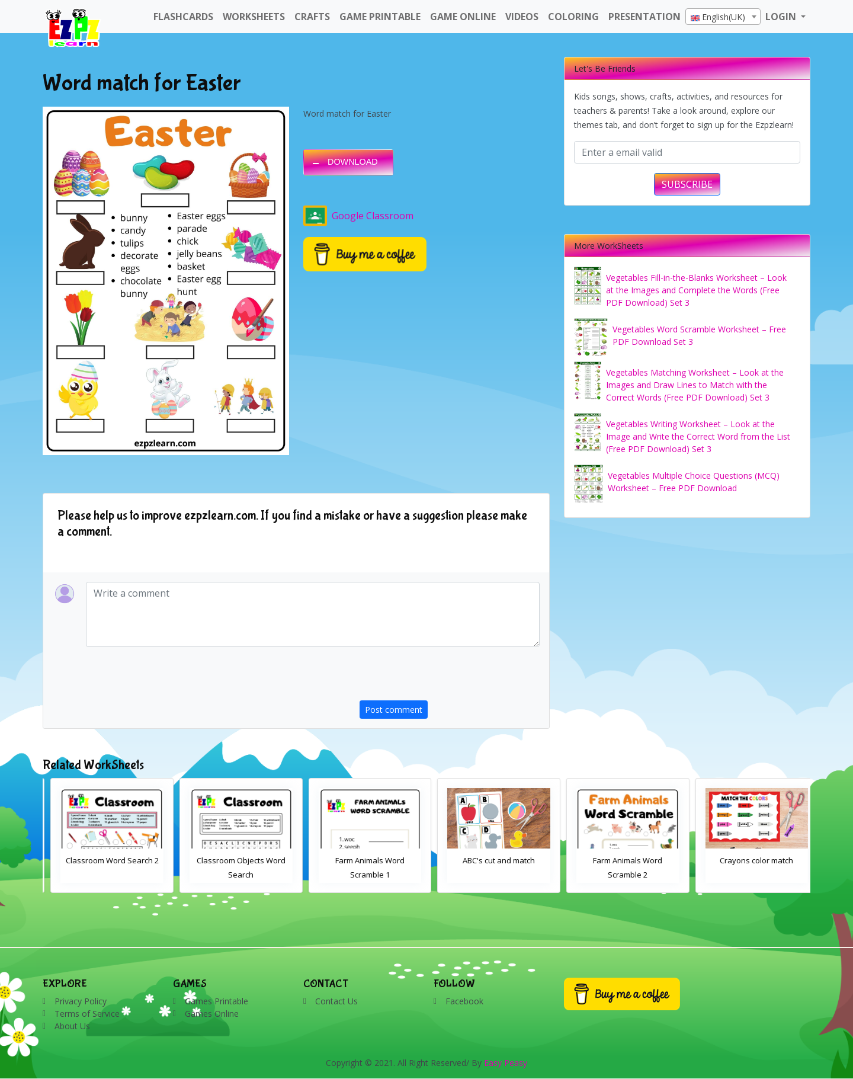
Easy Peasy (505, 1062)
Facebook (464, 1001)
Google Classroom (358, 216)
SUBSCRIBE (687, 184)
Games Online (212, 1013)
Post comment (393, 709)
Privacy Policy (80, 1001)
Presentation (644, 16)
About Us (72, 1026)
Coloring (573, 16)
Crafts (312, 16)
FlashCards (183, 16)
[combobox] (723, 16)
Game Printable (380, 16)
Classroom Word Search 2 (233, 860)
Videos (521, 16)
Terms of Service (87, 1013)
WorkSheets (254, 16)
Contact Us (336, 1001)
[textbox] (723, 17)
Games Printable (216, 1001)
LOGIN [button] (782, 16)
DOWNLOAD (353, 162)
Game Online (463, 16)
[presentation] (450, 677)
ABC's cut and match (620, 860)
